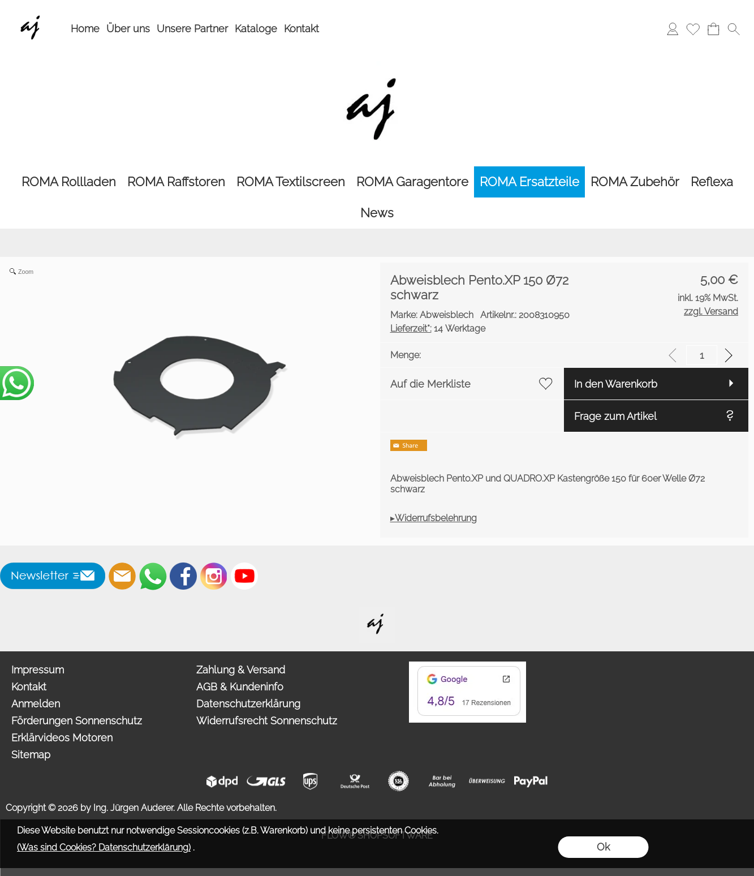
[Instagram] (214, 576)
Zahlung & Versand (240, 670)
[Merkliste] (693, 29)
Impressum (37, 670)
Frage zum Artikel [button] (615, 416)
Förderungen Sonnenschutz (76, 721)
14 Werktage (437, 328)
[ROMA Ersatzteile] (529, 181)
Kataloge (256, 29)
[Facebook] (183, 576)
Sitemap (30, 755)
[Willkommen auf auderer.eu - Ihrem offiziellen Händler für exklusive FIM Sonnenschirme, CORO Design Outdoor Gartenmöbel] (377, 611)
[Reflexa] (712, 181)
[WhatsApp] (153, 576)
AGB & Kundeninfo (239, 687)
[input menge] (701, 355)
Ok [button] (603, 847)
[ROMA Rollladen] (69, 181)
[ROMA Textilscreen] (291, 181)
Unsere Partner (192, 29)
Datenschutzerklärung (248, 704)
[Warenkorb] (713, 29)
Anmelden (35, 704)
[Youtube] (244, 576)
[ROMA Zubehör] (635, 181)
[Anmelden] (672, 29)
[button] (733, 29)
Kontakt (301, 29)
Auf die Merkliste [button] (430, 384)
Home (85, 29)
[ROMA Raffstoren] (176, 181)
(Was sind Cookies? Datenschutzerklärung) (104, 847)
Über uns (128, 29)
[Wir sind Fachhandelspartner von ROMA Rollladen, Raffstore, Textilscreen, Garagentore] (32, 11)
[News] (377, 213)
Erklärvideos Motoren (62, 738)
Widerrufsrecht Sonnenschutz (266, 721)
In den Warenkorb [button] (615, 384)
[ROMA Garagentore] (412, 181)
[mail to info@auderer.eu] (122, 576)
